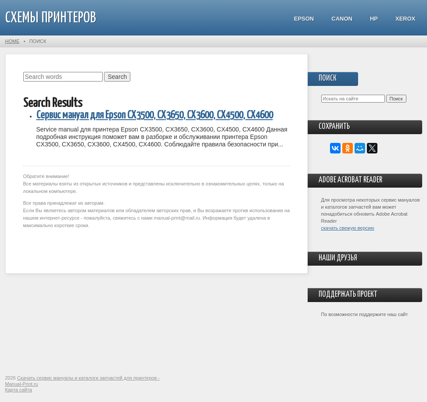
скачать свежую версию (347, 228)
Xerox (405, 18)
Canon (341, 18)
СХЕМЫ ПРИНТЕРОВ (50, 18)
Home (12, 41)
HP (374, 18)
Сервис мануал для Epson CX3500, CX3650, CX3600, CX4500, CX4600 (154, 115)
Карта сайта (18, 389)
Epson (304, 18)
